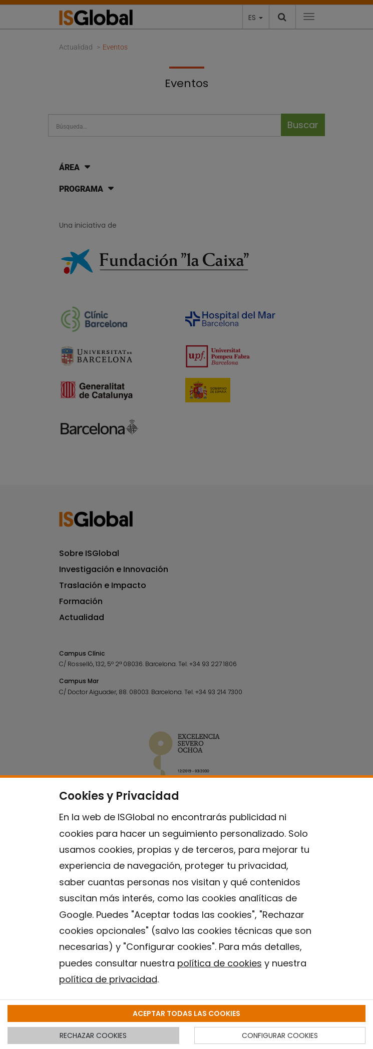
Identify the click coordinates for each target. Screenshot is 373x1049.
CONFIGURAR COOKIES (280, 1035)
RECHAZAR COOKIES (93, 1035)
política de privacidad (108, 979)
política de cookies (219, 963)
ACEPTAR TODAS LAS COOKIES (186, 1013)
